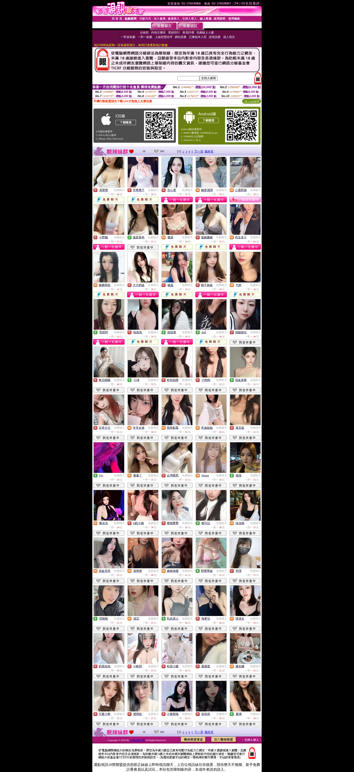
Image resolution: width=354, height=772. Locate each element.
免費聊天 (119, 190)
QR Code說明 (251, 101)
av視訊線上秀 (137, 740)
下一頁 (198, 151)
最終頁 (209, 151)
